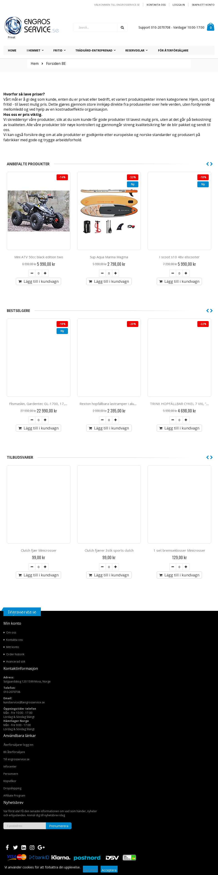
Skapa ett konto (203, 4)
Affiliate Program (14, 795)
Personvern (10, 774)
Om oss (11, 632)
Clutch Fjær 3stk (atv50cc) (38, 550)
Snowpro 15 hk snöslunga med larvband (40, 403)
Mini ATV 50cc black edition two (109, 257)
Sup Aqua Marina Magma (179, 257)
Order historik (15, 654)
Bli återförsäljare (14, 752)
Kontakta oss (156, 4)
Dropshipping (12, 788)
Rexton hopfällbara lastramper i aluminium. (183, 403)
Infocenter (10, 766)
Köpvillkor (9, 781)
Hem (35, 63)
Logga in (179, 4)
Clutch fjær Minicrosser (109, 550)
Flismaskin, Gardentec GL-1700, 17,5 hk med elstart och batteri (129, 403)
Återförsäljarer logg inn (18, 745)
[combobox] (100, 27)
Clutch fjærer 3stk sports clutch (179, 550)
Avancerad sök (15, 661)
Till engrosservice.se (16, 759)
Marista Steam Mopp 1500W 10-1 (38, 257)
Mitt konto (12, 647)
